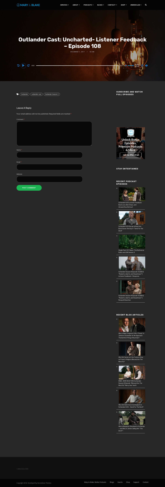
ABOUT (75, 5)
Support (136, 482)
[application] (77, 65)
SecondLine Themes (44, 483)
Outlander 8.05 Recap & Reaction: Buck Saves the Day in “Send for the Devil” (130, 229)
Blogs (112, 482)
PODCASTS (88, 5)
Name (19, 150)
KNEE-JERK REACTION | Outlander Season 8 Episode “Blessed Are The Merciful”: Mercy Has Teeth (130, 383)
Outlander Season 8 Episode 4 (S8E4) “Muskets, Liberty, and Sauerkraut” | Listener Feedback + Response (131, 274)
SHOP (123, 5)
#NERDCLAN (135, 5)
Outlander (24, 94)
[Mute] (126, 66)
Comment (21, 119)
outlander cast (36, 94)
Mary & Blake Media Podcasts (95, 482)
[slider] (77, 65)
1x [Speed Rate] (136, 65)
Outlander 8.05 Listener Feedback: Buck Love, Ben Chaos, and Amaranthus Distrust (130, 205)
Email (19, 162)
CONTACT (112, 5)
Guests (120, 482)
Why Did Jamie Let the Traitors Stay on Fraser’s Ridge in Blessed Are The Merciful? (130, 359)
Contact (146, 482)
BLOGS (99, 5)
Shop (128, 482)
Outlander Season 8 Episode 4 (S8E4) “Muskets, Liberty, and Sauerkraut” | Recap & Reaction (131, 298)
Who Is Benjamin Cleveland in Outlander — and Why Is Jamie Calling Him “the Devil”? (131, 429)
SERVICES (63, 5)
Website (19, 174)
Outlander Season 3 (52, 94)
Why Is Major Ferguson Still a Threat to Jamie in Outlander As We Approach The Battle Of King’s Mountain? (131, 336)
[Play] (24, 65)
